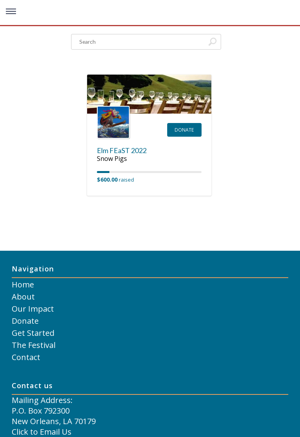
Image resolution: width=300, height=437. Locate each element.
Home (23, 284)
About (23, 296)
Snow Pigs (112, 158)
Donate (184, 130)
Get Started (33, 333)
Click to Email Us (41, 431)
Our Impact (33, 308)
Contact (26, 357)
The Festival (33, 345)
